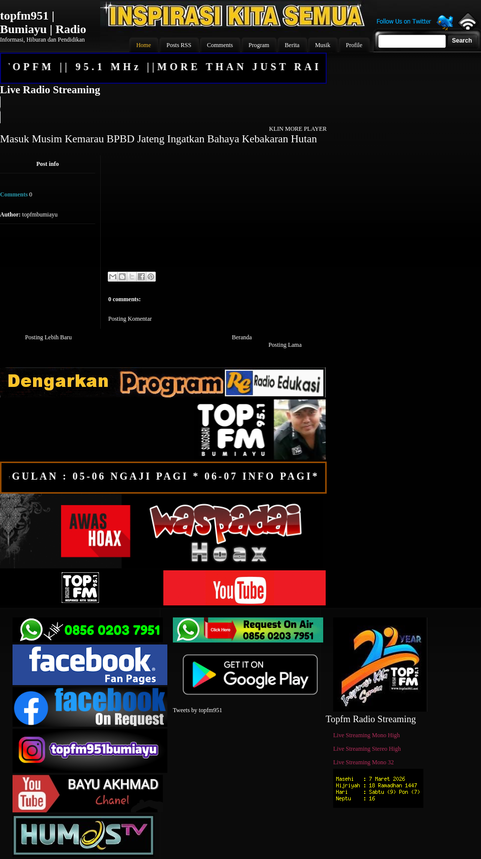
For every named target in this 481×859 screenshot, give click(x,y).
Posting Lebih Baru (48, 337)
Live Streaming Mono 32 (363, 762)
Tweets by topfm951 (197, 710)
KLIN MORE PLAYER (298, 128)
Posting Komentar (130, 318)
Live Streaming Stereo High (367, 748)
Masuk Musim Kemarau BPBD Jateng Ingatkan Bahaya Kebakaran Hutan (158, 139)
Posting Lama (285, 344)
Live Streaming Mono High (366, 735)
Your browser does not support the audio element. (163, 109)
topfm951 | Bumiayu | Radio (43, 22)
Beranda (242, 337)
